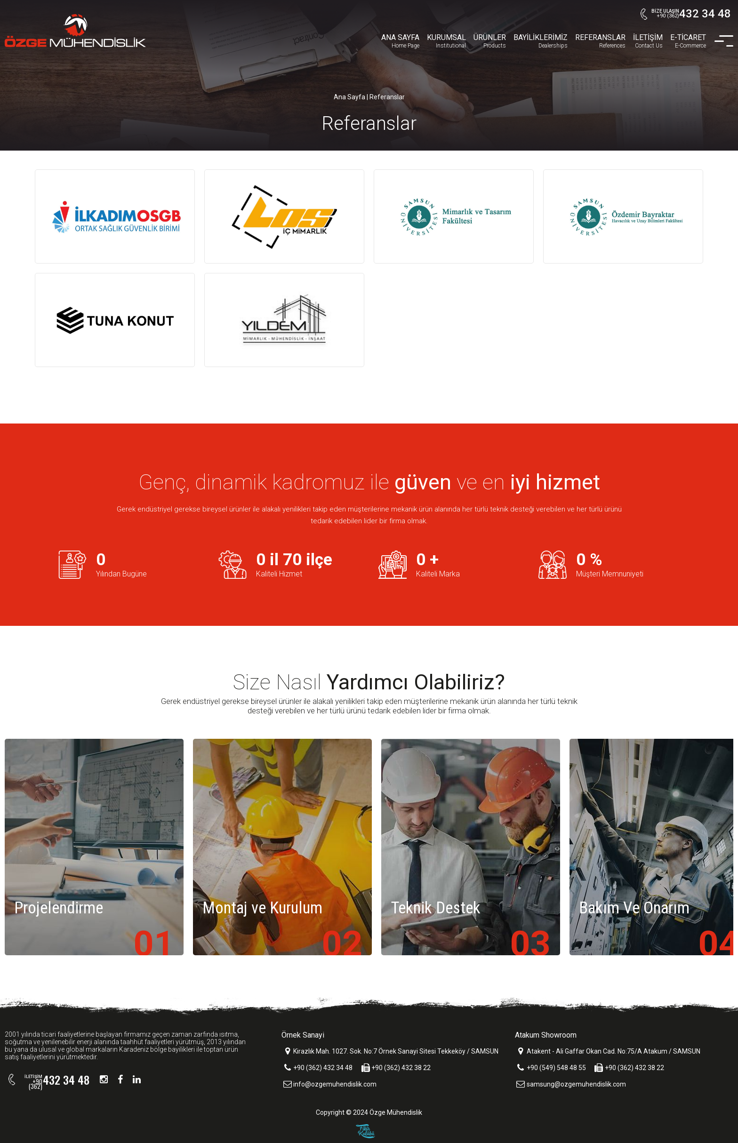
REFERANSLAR (600, 41)
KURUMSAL (446, 41)
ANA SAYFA (400, 41)
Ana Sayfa (349, 97)
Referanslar (387, 97)
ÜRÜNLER (489, 41)
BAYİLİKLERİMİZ (540, 41)
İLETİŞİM (648, 41)
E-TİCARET (688, 41)
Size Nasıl (369, 682)
